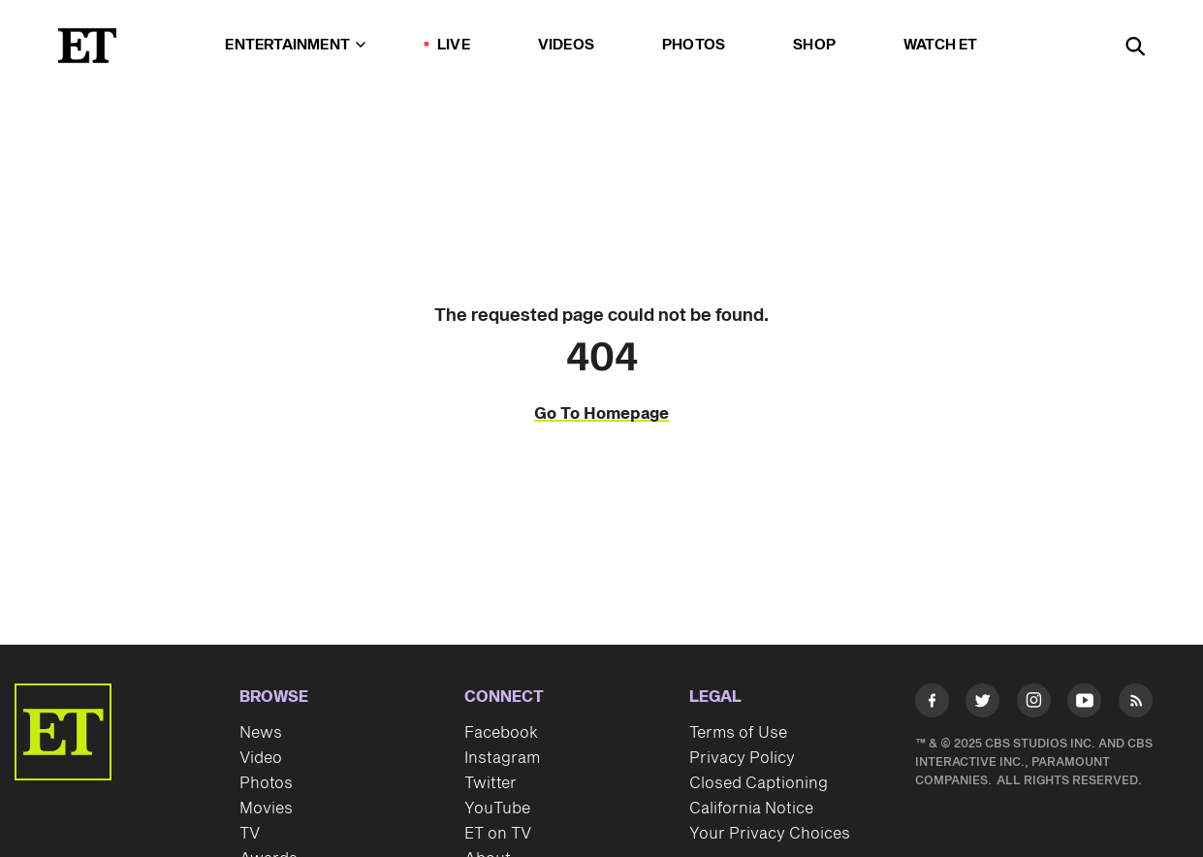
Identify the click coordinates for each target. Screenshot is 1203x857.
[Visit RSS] (1136, 704)
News (260, 733)
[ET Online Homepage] (87, 45)
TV (249, 833)
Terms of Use (738, 733)
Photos (693, 45)
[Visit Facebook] (932, 704)
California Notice (751, 808)
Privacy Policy (742, 758)
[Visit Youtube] (1084, 704)
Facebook (501, 733)
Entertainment (295, 45)
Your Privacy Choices (769, 833)
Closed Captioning (758, 783)
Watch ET (940, 45)
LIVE (453, 45)
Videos (566, 45)
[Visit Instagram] (1034, 704)
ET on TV (497, 833)
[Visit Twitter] (982, 704)
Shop (814, 45)
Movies (266, 808)
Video (260, 758)
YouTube (497, 808)
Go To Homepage (601, 414)
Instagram (502, 758)
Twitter (490, 783)
